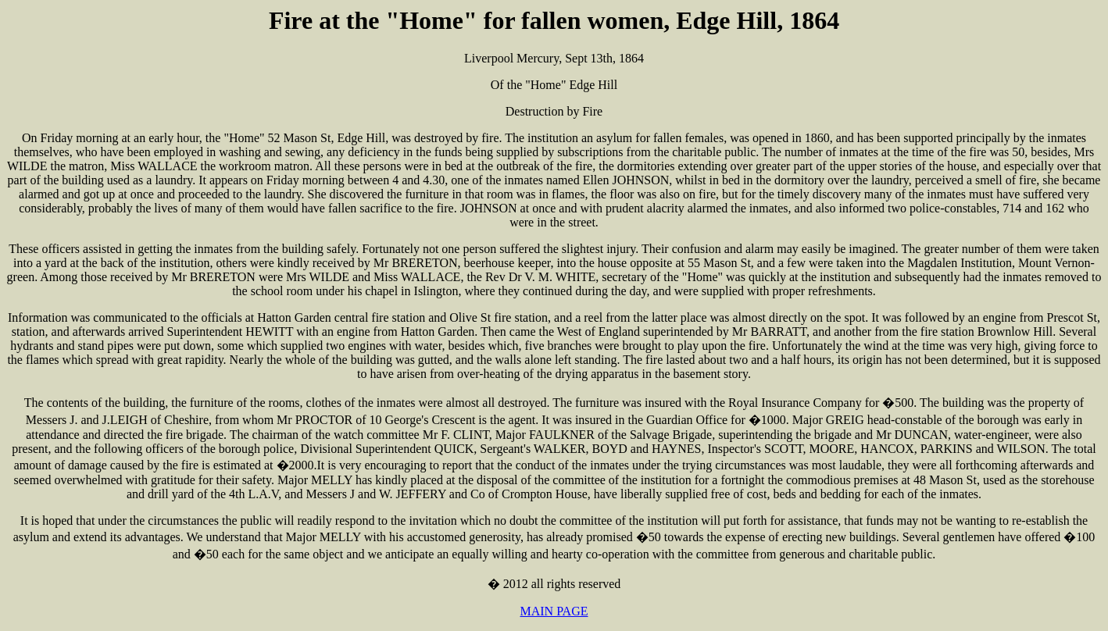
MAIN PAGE (554, 611)
